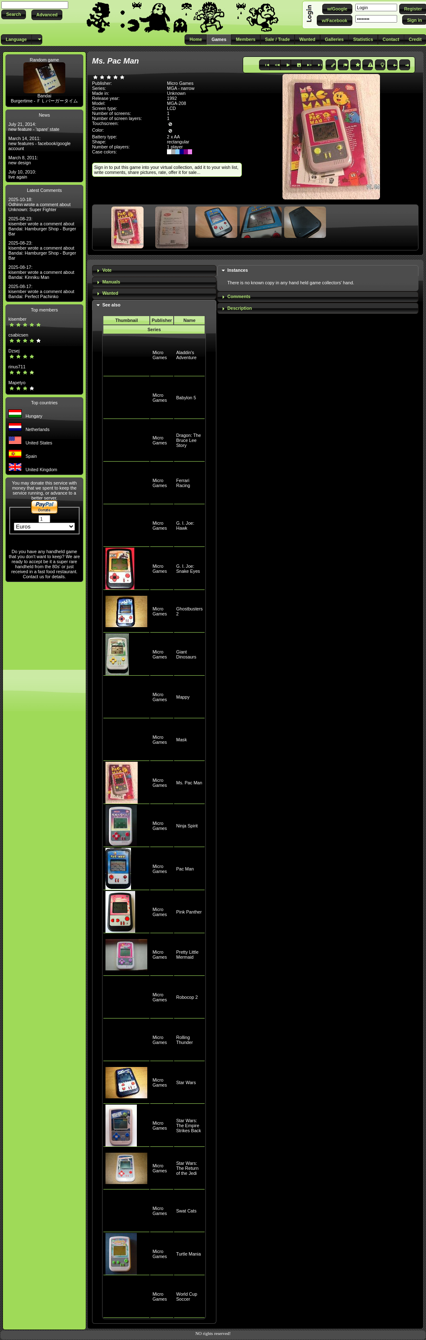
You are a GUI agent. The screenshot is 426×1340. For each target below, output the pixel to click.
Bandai (44, 95)
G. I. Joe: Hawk (185, 526)
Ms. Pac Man (189, 782)
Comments (238, 296)
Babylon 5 (186, 397)
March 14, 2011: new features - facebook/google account (39, 143)
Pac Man (185, 868)
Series (154, 329)
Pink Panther (189, 911)
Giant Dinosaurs (186, 654)
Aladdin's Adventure (186, 355)
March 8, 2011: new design (23, 160)
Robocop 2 (187, 997)
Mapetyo (17, 382)
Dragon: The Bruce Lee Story (188, 440)
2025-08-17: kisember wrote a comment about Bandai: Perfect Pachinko (41, 291)
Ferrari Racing (183, 483)
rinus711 (17, 366)
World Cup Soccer (186, 1297)
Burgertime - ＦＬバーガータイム (44, 100)
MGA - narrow (181, 88)
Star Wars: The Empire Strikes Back (188, 1125)
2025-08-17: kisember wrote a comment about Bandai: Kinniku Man (41, 272)
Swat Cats (186, 1210)
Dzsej (14, 350)
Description (239, 308)
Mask (181, 739)
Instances (237, 270)
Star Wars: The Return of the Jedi (187, 1168)
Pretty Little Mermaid (187, 954)
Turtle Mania (188, 1253)
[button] (13, 14)
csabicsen (18, 334)
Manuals (111, 281)
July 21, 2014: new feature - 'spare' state (33, 127)
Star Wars (186, 1082)
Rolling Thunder (184, 1040)
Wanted (110, 293)
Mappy (183, 696)
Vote (106, 270)
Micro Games (159, 355)
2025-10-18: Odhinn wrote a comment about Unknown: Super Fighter (39, 204)
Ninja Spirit (187, 825)
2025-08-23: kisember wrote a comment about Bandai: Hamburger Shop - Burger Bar (42, 226)
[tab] (154, 270)
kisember (17, 319)
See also (111, 304)
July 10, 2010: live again (22, 174)
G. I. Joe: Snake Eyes (188, 569)
